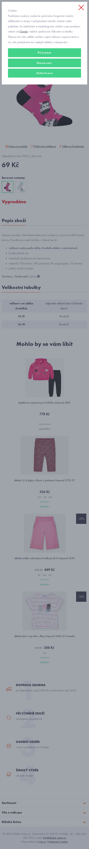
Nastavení (44, 63)
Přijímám (44, 52)
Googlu (24, 31)
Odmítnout (44, 73)
